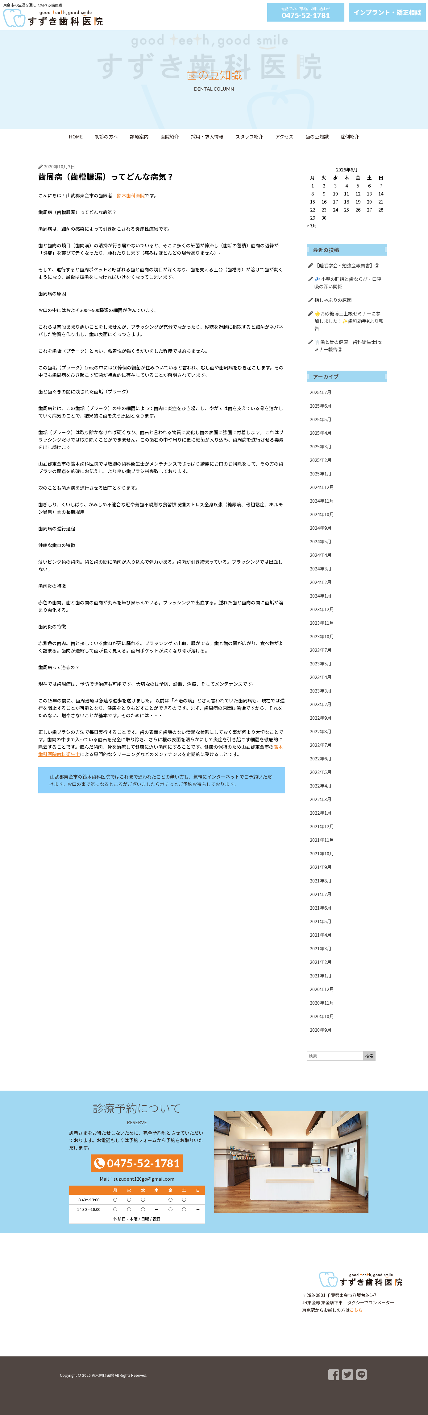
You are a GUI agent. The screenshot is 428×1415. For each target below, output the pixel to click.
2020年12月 (322, 989)
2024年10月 (322, 514)
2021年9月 (320, 867)
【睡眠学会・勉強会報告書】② (346, 265)
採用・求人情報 (207, 136)
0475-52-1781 (306, 15)
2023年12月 (322, 609)
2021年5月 (320, 921)
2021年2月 (320, 962)
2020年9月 (320, 1029)
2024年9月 (320, 527)
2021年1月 (320, 975)
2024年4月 (320, 555)
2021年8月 (320, 880)
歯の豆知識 (317, 136)
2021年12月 (322, 826)
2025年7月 (320, 392)
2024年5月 (320, 541)
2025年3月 (320, 446)
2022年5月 (320, 772)
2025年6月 (320, 405)
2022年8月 (320, 731)
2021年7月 (320, 894)
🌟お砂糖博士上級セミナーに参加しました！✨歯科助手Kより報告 (349, 320)
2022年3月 (320, 799)
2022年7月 (320, 745)
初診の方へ (106, 136)
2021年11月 (322, 840)
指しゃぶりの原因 (332, 300)
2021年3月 (320, 948)
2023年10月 (322, 636)
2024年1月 (320, 595)
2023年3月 (320, 690)
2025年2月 (320, 460)
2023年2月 (320, 704)
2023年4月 (320, 677)
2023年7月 (320, 650)
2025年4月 (320, 433)
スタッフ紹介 (249, 136)
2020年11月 (322, 1002)
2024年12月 (322, 487)
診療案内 (139, 136)
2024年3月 (320, 568)
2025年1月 (320, 473)
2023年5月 (320, 663)
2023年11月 (322, 622)
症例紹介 (350, 136)
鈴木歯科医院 (131, 195)
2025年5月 (320, 419)
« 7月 (312, 225)
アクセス (284, 136)
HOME (76, 136)
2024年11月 (322, 500)
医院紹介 (169, 136)
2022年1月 (320, 812)
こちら (356, 1310)
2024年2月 (320, 582)
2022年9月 (320, 717)
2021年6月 (320, 907)
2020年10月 (322, 1016)
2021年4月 (320, 935)
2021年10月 (322, 853)
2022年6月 (320, 758)
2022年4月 (320, 785)
